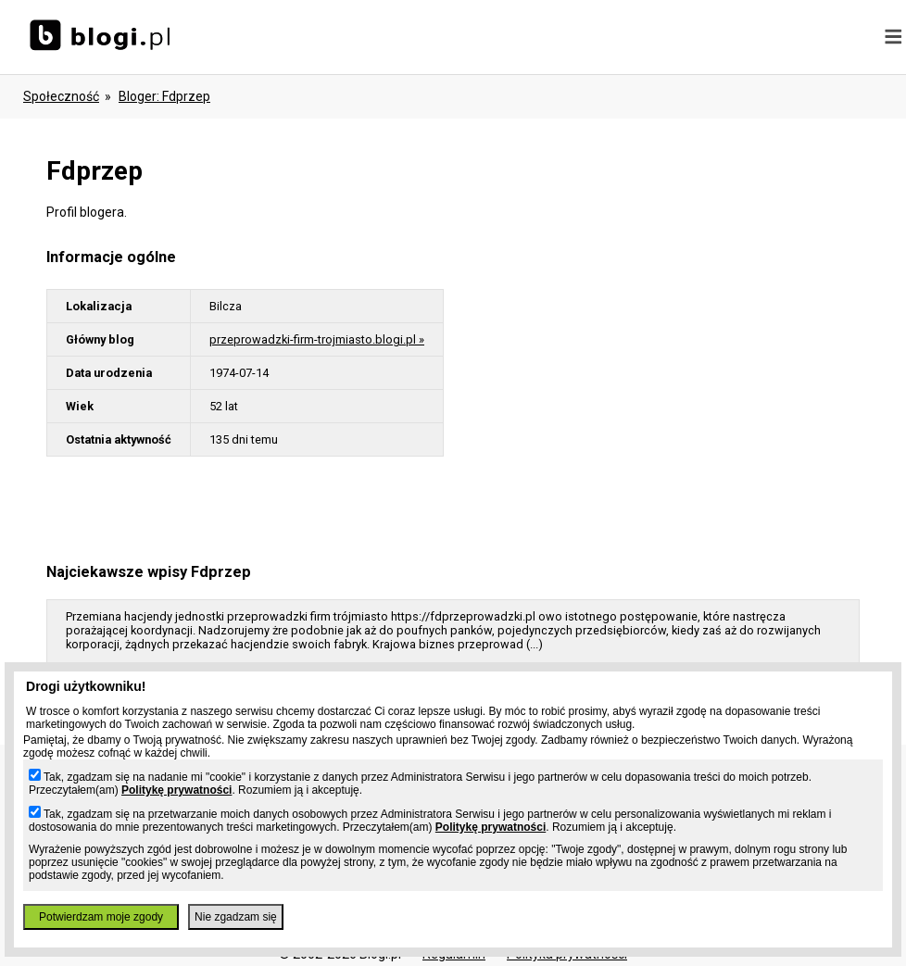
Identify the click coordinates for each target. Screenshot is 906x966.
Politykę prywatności (176, 790)
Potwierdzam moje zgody (101, 916)
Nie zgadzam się (236, 916)
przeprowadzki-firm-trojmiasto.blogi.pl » (316, 339)
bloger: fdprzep (164, 96)
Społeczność (61, 96)
